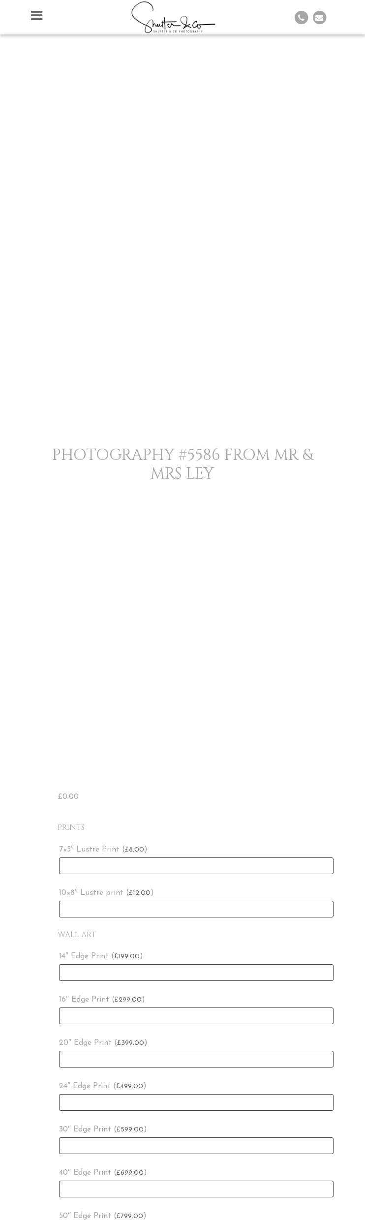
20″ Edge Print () (103, 1043)
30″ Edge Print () (103, 1129)
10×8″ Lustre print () (106, 893)
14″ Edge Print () (101, 956)
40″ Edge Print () (103, 1173)
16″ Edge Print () (102, 1000)
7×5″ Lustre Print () (103, 850)
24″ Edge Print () (103, 1086)
